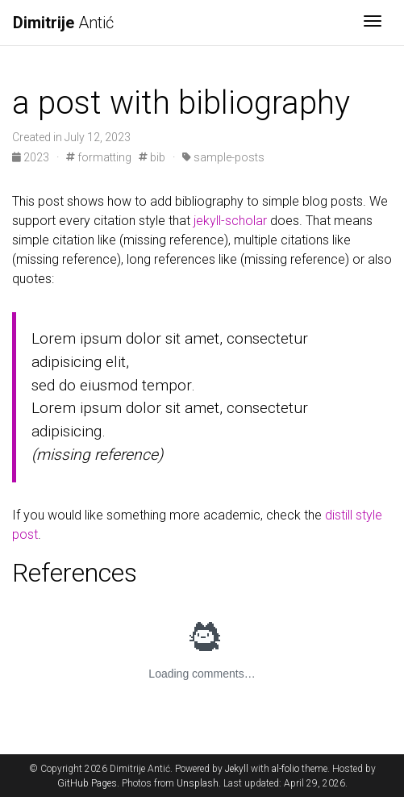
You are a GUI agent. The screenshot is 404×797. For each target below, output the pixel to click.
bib (152, 157)
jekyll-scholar (230, 220)
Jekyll (236, 768)
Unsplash (198, 783)
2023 (32, 157)
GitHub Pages (87, 783)
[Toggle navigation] (372, 22)
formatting (98, 157)
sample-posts (223, 157)
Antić (63, 22)
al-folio (285, 768)
